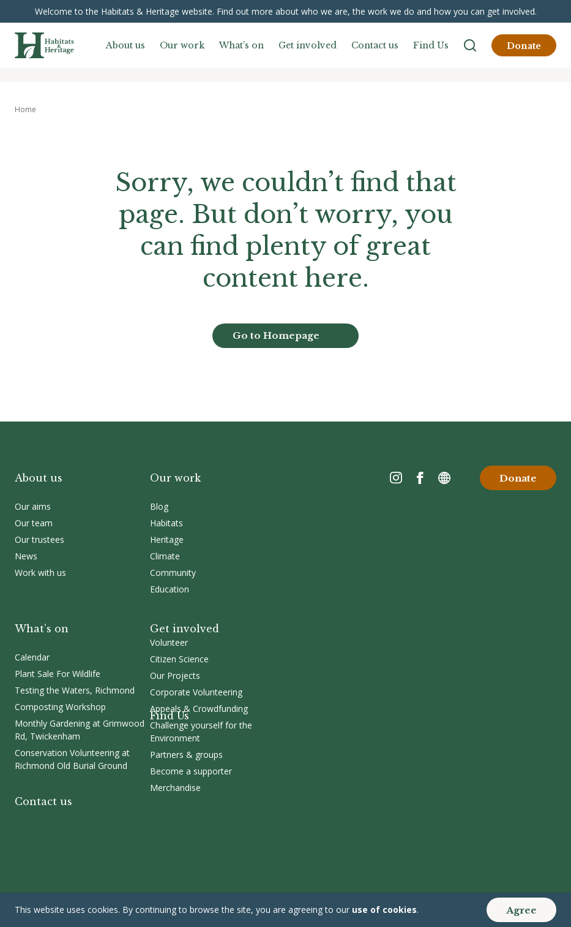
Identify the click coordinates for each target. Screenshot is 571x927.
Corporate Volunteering (196, 692)
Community (173, 572)
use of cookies (384, 909)
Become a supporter (191, 771)
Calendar (32, 657)
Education (169, 589)
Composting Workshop (60, 707)
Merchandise (175, 787)
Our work (182, 45)
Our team (34, 523)
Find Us (431, 45)
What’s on (241, 45)
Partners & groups (186, 754)
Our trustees (39, 539)
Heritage (167, 539)
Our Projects (175, 675)
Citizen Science (179, 659)
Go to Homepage (276, 335)
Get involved (307, 45)
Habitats (166, 523)
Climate (165, 556)
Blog (159, 506)
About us (125, 45)
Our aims (33, 506)
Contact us (374, 45)
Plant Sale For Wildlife (57, 673)
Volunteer (169, 642)
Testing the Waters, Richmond (75, 690)
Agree (521, 910)
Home (25, 109)
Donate (524, 45)
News (26, 556)
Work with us (40, 572)
